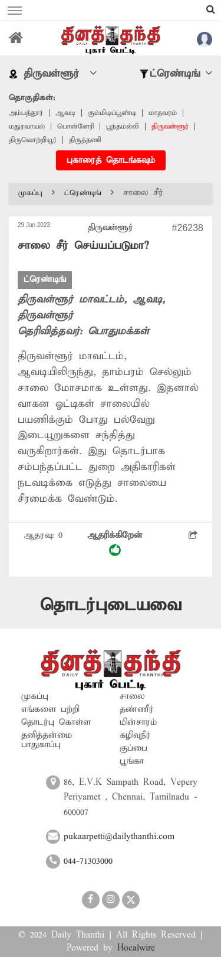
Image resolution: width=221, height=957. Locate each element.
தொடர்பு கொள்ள (56, 722)
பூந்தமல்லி (122, 126)
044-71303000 (88, 861)
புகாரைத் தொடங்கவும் (111, 160)
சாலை (132, 696)
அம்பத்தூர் (26, 113)
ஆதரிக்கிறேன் (115, 543)
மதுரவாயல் (27, 126)
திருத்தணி (85, 140)
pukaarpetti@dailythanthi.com (119, 836)
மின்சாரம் (138, 722)
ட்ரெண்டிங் (89, 193)
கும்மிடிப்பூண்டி (112, 113)
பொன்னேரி (75, 126)
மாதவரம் (163, 113)
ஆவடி (65, 113)
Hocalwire (136, 948)
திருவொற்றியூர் (33, 140)
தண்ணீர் (137, 709)
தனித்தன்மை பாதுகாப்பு (46, 740)
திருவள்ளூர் (170, 126)
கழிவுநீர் (135, 735)
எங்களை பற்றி (50, 709)
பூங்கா (132, 761)
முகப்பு (36, 193)
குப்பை (133, 748)
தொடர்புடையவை (111, 605)
